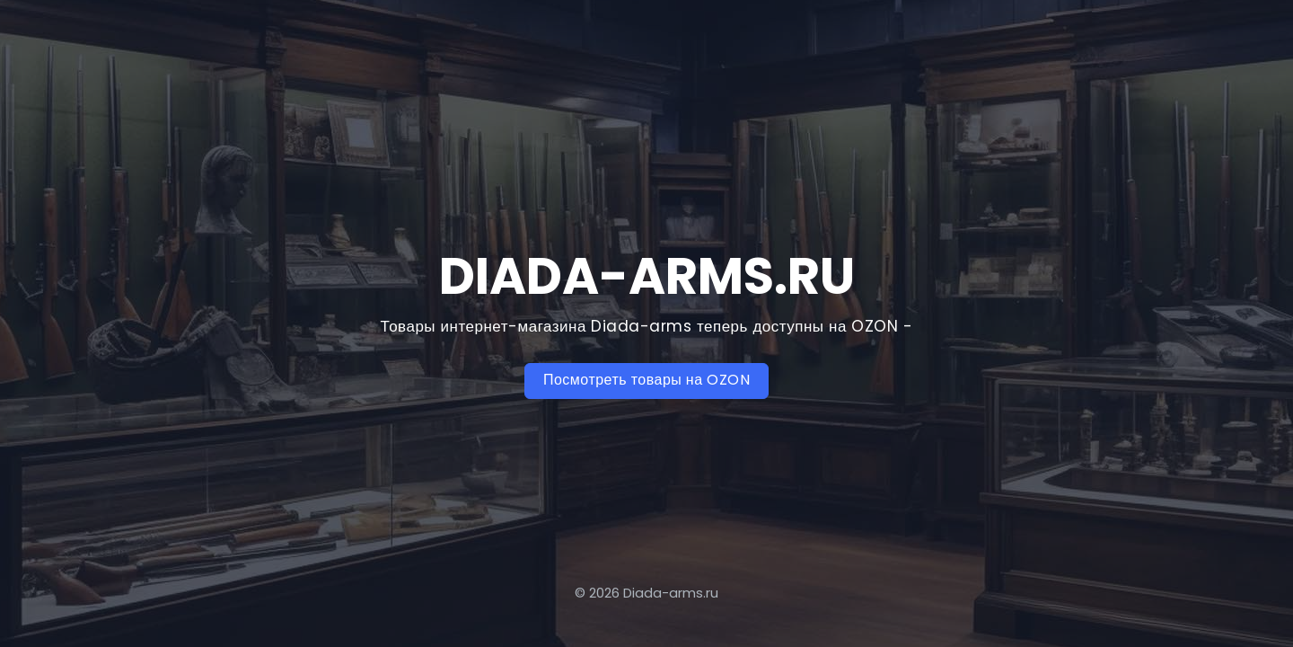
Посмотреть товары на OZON (646, 379)
